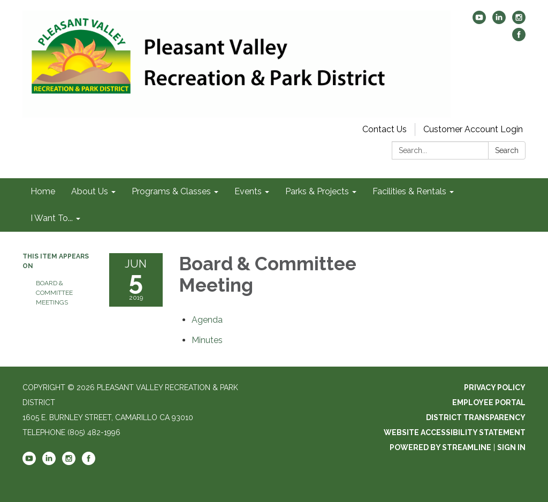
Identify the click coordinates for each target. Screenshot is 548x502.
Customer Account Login (473, 129)
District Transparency (476, 417)
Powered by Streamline (440, 447)
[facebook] (519, 38)
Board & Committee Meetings (54, 292)
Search (507, 150)
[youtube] (479, 21)
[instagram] (519, 21)
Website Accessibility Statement (455, 432)
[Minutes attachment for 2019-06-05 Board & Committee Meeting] (207, 340)
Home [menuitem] (43, 191)
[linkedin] (499, 21)
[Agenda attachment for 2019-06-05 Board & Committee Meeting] (207, 320)
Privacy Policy (495, 387)
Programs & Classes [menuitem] (171, 191)
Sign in (511, 447)
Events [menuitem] (248, 191)
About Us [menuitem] (89, 191)
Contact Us (384, 129)
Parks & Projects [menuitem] (317, 191)
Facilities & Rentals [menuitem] (409, 191)
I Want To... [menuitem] (52, 218)
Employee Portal (489, 402)
